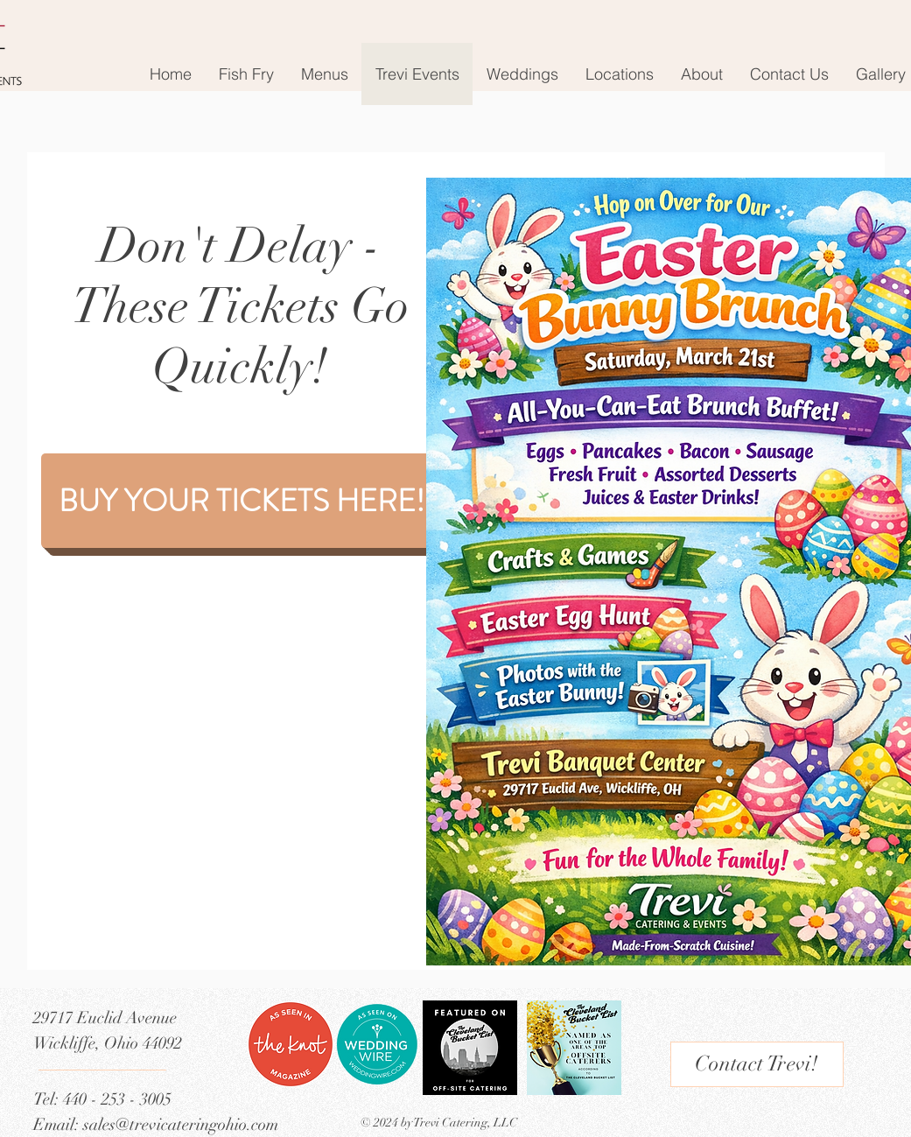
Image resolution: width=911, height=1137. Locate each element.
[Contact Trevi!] (757, 1064)
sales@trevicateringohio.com (180, 1124)
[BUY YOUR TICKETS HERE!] (241, 500)
